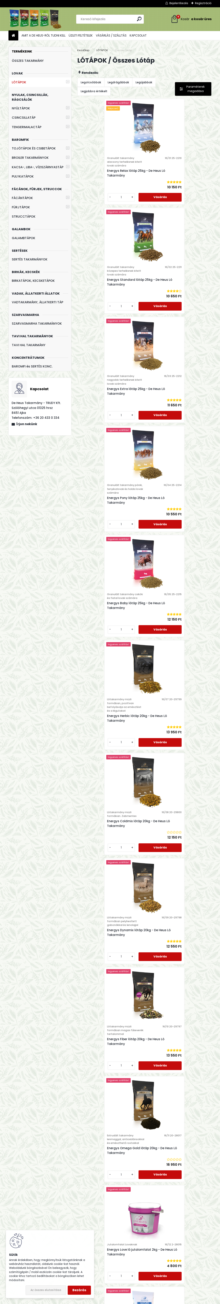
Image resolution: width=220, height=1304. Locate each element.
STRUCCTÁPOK (23, 216)
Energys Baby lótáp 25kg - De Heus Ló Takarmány (111, 395)
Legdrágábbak (118, 82)
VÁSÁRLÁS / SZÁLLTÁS (111, 35)
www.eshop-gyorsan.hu (119, 1300)
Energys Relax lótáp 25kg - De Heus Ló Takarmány (111, 173)
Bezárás (79, 1290)
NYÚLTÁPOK (21, 108)
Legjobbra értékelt (94, 91)
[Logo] (35, 19)
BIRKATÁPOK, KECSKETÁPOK (33, 280)
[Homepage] (13, 35)
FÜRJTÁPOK (21, 207)
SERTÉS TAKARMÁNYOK (29, 259)
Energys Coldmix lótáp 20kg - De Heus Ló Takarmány (107, 511)
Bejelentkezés (178, 3)
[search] (139, 19)
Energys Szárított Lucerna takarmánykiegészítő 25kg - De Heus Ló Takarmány (110, 975)
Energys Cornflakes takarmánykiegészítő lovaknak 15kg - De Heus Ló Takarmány (111, 857)
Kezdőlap (83, 50)
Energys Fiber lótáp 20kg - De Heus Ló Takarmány (110, 628)
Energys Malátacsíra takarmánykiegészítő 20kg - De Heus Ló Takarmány (177, 973)
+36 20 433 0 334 (86, 1199)
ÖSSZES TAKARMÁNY (28, 60)
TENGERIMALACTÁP (26, 127)
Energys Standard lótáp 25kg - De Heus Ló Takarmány (175, 173)
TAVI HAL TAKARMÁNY (28, 345)
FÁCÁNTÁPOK (22, 198)
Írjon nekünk (26, 424)
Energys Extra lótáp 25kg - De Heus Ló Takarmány (111, 282)
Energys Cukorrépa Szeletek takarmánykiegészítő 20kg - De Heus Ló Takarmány (177, 857)
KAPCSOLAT (138, 35)
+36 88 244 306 (83, 1204)
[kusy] (93, 197)
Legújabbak (144, 82)
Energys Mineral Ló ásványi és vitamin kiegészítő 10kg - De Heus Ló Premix (176, 739)
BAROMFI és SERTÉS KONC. (32, 366)
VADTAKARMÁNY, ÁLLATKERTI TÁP (37, 302)
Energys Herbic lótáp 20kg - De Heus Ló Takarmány (176, 398)
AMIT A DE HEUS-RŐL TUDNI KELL (43, 35)
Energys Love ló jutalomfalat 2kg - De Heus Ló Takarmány (110, 737)
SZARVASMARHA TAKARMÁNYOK (37, 323)
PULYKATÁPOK (23, 176)
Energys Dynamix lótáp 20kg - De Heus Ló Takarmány (174, 515)
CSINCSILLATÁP (23, 117)
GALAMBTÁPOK (23, 238)
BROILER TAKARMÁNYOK (30, 157)
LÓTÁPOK (19, 82)
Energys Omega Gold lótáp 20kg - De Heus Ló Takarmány (177, 628)
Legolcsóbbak (91, 82)
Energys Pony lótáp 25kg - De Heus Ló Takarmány (177, 282)
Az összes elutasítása (46, 1290)
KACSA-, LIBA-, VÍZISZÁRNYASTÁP (37, 167)
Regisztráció (203, 3)
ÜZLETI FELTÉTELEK (81, 35)
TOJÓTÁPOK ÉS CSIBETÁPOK (34, 148)
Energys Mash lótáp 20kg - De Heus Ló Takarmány (176, 1092)
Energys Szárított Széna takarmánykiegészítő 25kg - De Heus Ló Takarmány (110, 1092)
